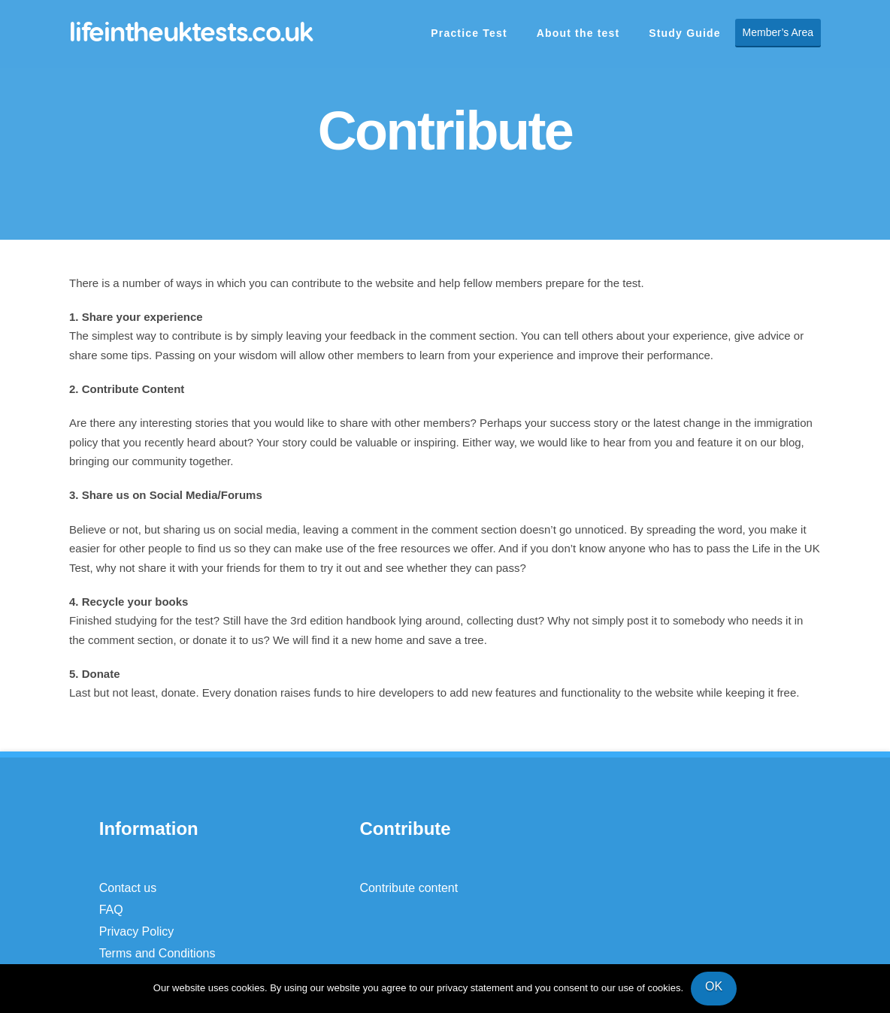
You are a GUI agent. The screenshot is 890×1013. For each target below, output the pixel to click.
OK (713, 986)
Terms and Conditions (157, 953)
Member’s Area (778, 32)
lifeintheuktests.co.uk (191, 31)
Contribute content (408, 887)
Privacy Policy (136, 931)
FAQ (111, 909)
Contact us (127, 887)
